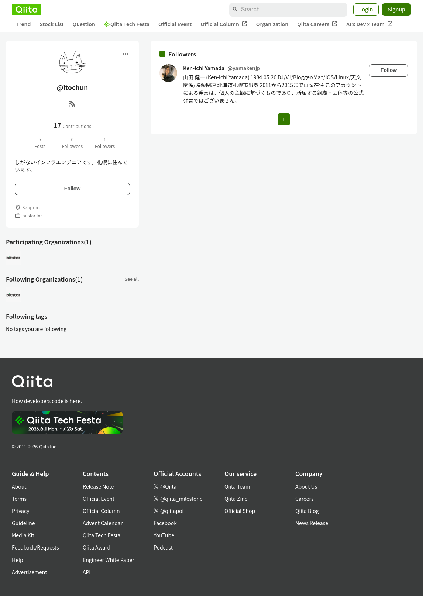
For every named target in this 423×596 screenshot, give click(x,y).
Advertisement (29, 572)
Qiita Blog (307, 510)
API (86, 572)
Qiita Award (96, 547)
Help (17, 560)
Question (84, 24)
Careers (304, 498)
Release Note (98, 486)
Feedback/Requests (35, 547)
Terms (19, 498)
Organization (272, 24)
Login (366, 9)
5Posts (39, 142)
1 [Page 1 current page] (283, 119)
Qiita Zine (236, 498)
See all (132, 279)
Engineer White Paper (108, 560)
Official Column (223, 24)
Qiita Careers (317, 24)
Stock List (51, 24)
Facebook (165, 523)
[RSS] (72, 104)
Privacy (20, 510)
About (19, 486)
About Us (306, 486)
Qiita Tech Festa (126, 24)
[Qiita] (26, 9)
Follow (72, 189)
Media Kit (23, 535)
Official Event (175, 24)
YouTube (164, 535)
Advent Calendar (103, 523)
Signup (396, 9)
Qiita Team (237, 486)
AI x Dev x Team (369, 24)
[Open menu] (125, 53)
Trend (23, 24)
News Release (311, 523)
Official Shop (239, 510)
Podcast (163, 547)
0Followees (72, 142)
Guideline (23, 523)
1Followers (105, 142)
